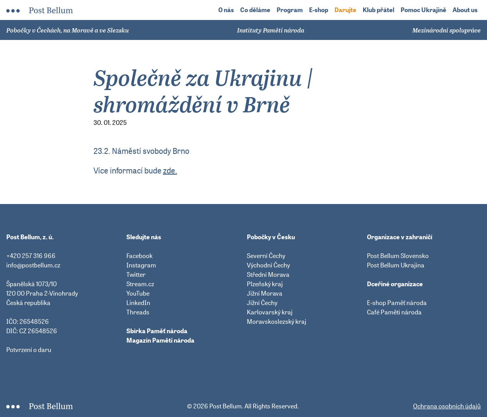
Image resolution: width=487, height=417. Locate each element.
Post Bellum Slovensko (398, 255)
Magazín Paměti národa (160, 340)
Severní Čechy (266, 255)
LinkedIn (138, 302)
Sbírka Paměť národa (156, 331)
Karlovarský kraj (270, 312)
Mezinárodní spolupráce (446, 30)
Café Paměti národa (394, 312)
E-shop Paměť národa (397, 302)
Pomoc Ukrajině (423, 10)
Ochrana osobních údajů (447, 406)
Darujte (345, 10)
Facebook (139, 255)
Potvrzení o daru (28, 349)
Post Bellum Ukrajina (395, 265)
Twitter (136, 274)
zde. (170, 170)
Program (290, 10)
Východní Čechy (268, 265)
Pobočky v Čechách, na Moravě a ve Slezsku (67, 30)
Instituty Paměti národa (270, 30)
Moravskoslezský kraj (276, 321)
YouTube (137, 293)
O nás (226, 10)
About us (465, 10)
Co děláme (255, 10)
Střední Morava (268, 274)
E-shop (318, 10)
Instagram (141, 265)
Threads (137, 312)
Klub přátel (378, 10)
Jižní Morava (264, 293)
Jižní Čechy (262, 302)
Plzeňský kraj (265, 284)
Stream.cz (140, 284)
